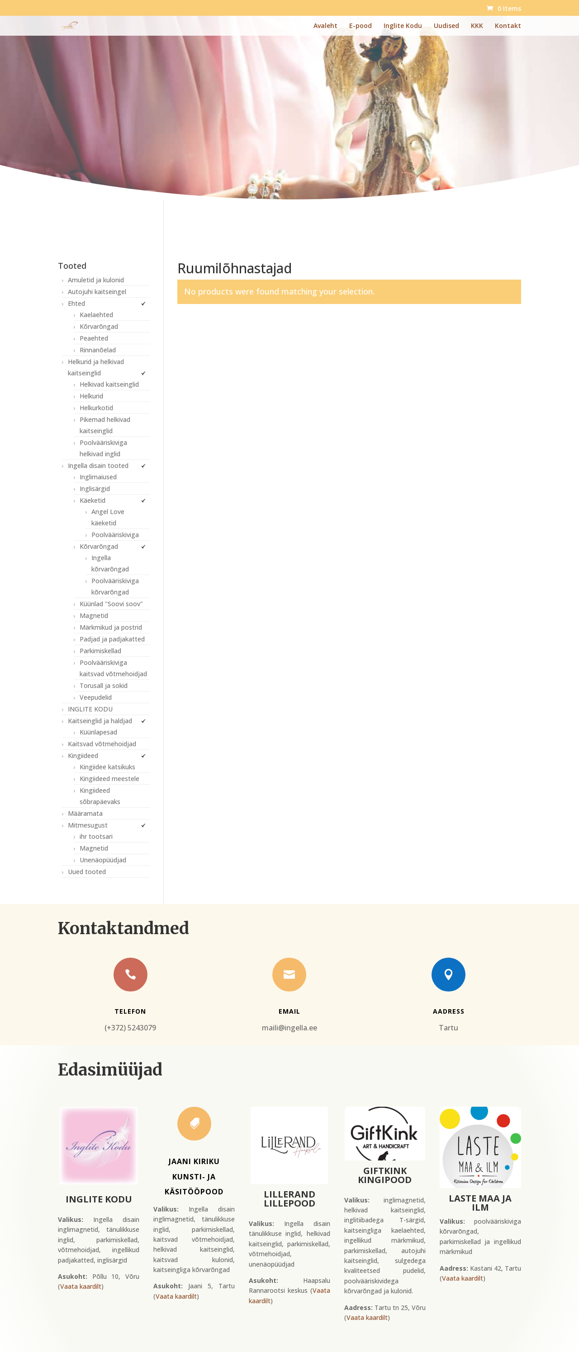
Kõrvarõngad (99, 326)
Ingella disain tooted (98, 465)
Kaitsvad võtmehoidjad (102, 743)
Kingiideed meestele (109, 778)
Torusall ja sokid (104, 685)
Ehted (76, 303)
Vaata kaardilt (80, 1286)
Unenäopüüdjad (103, 860)
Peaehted (94, 338)
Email (289, 1011)
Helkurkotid (96, 407)
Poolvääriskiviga (115, 534)
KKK (477, 26)
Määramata (85, 813)
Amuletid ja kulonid (96, 280)
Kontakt (508, 26)
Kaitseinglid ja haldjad (100, 720)
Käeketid (92, 500)
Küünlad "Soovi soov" (111, 603)
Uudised (446, 26)
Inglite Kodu (403, 26)
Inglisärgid (95, 488)
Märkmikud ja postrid (111, 627)
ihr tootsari (96, 836)
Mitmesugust (88, 825)
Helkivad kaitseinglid (109, 384)
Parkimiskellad (100, 650)
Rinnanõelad (98, 350)
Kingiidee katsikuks (107, 767)
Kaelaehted (96, 314)
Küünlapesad (98, 732)
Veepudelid (96, 697)
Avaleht (325, 26)
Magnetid (94, 615)
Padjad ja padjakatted (112, 639)
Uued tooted (87, 871)
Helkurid (91, 396)
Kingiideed (83, 755)
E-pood (360, 26)
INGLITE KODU (90, 709)
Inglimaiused (98, 476)
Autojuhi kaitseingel (97, 291)
